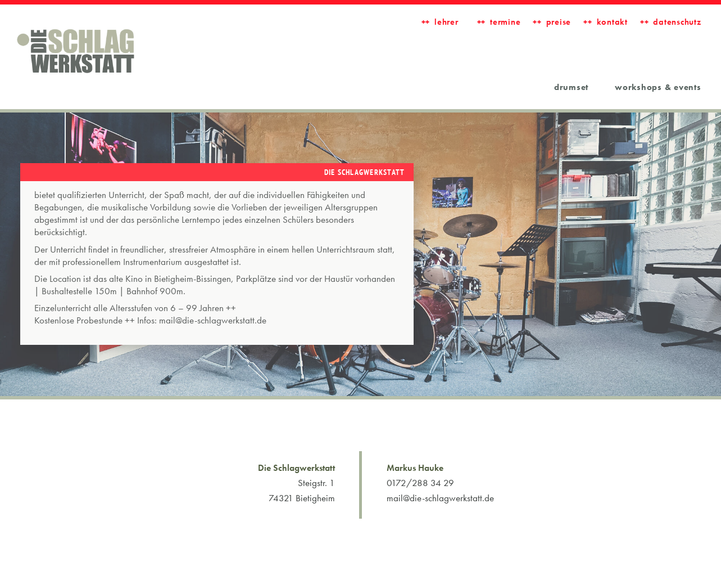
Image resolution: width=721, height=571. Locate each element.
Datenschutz (677, 22)
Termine (505, 22)
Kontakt (612, 22)
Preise (559, 22)
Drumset (571, 87)
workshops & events (658, 87)
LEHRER (446, 22)
